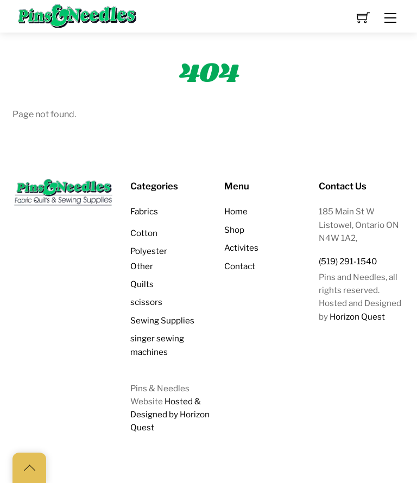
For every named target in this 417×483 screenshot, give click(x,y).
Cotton (143, 233)
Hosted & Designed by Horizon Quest (170, 414)
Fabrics (144, 211)
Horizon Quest (357, 317)
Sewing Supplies (162, 320)
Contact (239, 266)
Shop (234, 230)
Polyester (148, 251)
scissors (146, 302)
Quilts (142, 284)
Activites (241, 248)
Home (236, 211)
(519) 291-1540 (348, 261)
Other (141, 266)
